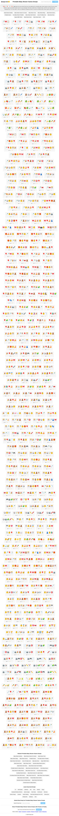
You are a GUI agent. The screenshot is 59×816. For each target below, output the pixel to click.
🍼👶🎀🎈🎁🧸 (48, 201)
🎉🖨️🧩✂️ (47, 380)
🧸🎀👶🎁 (47, 692)
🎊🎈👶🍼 (52, 433)
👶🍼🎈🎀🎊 (51, 546)
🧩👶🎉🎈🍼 (51, 685)
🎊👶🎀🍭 (23, 460)
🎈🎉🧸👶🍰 (34, 280)
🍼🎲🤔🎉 (8, 201)
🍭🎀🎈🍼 (40, 114)
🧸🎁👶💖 (22, 698)
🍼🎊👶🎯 (10, 187)
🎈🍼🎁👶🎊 (22, 254)
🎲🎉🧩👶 (22, 506)
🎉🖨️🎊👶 (29, 48)
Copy (5, 24)
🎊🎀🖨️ (15, 433)
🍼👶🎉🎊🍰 (12, 214)
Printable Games (8, 14)
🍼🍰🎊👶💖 (47, 128)
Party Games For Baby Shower (18, 770)
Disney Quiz (46, 794)
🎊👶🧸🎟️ (24, 479)
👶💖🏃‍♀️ (42, 625)
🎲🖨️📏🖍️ (29, 513)
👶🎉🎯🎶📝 (12, 592)
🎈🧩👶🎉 (20, 320)
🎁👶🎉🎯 (22, 247)
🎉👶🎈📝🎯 (23, 367)
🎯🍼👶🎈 (24, 499)
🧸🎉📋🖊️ (17, 95)
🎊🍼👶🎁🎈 (22, 426)
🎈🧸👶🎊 (9, 327)
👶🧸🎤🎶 (7, 645)
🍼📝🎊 (10, 35)
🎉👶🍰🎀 (10, 360)
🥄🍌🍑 (29, 679)
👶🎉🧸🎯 (35, 599)
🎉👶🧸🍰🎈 (33, 373)
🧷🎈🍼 (10, 692)
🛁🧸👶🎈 (9, 679)
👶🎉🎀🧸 (34, 579)
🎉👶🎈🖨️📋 (34, 42)
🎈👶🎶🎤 (21, 314)
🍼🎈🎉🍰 (22, 141)
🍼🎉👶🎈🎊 (25, 174)
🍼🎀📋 (5, 22)
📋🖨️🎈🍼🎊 (22, 81)
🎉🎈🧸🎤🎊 (12, 353)
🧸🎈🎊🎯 (18, 705)
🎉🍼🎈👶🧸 (48, 333)
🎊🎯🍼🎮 (10, 453)
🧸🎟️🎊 (10, 738)
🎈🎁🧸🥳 (23, 274)
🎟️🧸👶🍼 (31, 493)
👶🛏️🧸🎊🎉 (8, 639)
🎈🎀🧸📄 (36, 267)
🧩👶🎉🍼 (37, 685)
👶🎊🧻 (39, 612)
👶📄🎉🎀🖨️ (23, 75)
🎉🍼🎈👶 (35, 333)
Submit (43, 803)
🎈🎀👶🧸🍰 (12, 267)
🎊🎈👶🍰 (40, 433)
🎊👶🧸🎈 (47, 473)
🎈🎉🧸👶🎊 (48, 280)
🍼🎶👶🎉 (20, 201)
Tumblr (40, 811)
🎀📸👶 (41, 227)
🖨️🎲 (4, 665)
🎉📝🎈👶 (8, 48)
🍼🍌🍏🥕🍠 (49, 121)
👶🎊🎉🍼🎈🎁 (25, 606)
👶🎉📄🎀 (35, 68)
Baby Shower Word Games (37, 780)
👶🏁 (15, 625)
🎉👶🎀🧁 (36, 360)
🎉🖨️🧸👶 (41, 48)
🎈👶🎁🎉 (33, 300)
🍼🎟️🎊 (49, 187)
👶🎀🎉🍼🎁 (49, 552)
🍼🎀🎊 (22, 134)
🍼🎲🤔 (52, 194)
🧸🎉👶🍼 (47, 725)
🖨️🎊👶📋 (37, 88)
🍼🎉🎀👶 (35, 148)
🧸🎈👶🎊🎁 (10, 712)
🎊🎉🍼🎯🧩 (35, 440)
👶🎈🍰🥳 (20, 572)
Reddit (36, 811)
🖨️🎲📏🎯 (14, 665)
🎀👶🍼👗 (7, 227)
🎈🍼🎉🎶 (11, 260)
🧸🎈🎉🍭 (34, 698)
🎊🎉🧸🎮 (23, 446)
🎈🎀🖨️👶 (24, 267)
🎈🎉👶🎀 (9, 280)
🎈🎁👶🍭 (48, 267)
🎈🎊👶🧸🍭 (48, 287)
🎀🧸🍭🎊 (52, 227)
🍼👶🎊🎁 (36, 214)
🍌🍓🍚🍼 (8, 101)
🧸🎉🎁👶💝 (22, 718)
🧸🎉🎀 (10, 718)
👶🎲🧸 (50, 619)
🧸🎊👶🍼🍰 (49, 732)
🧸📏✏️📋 (39, 95)
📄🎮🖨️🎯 (52, 645)
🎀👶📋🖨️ (21, 35)
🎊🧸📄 (7, 61)
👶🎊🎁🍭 (10, 606)
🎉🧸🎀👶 (39, 393)
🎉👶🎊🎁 (36, 367)
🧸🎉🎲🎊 (35, 725)
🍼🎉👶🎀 (36, 168)
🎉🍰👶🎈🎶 (48, 327)
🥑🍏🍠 (50, 679)
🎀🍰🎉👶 (36, 221)
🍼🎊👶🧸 (22, 187)
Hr (15, 789)
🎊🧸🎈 (9, 486)
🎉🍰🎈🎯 (21, 327)
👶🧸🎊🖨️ (48, 75)
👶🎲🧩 (41, 619)
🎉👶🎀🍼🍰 (23, 360)
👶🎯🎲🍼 (18, 619)
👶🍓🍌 (41, 539)
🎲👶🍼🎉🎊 (47, 506)
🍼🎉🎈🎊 (30, 154)
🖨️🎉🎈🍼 (8, 659)
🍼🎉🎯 (40, 161)
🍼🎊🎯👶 (47, 181)
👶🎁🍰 (15, 566)
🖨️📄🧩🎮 (52, 665)
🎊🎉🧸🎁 (11, 446)
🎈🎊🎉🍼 (23, 287)
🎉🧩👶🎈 (41, 387)
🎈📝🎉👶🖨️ (46, 35)
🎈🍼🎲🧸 (35, 260)
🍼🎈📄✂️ (16, 22)
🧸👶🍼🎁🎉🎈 (9, 745)
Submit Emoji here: (17, 803)
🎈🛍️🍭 (53, 314)
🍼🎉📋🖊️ (8, 28)
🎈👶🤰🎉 (33, 314)
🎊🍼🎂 (5, 420)
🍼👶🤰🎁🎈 (12, 221)
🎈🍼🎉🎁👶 (48, 254)
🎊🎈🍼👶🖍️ (27, 433)
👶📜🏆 (9, 632)
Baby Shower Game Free (30, 770)
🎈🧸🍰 (52, 320)
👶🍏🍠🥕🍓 (29, 539)
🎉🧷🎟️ (52, 387)
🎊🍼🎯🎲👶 (39, 420)
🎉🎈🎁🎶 (35, 347)
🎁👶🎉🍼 (47, 241)
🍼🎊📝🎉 (41, 28)
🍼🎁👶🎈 (10, 141)
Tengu (43, 789)
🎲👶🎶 (7, 513)
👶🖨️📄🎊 (36, 75)
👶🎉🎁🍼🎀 (22, 586)
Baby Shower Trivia (32, 12)
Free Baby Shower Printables (18, 14)
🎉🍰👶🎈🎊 (34, 327)
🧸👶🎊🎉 (40, 745)
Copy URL (39, 809)
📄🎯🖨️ (5, 652)
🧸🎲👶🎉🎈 (22, 738)
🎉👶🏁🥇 (8, 373)
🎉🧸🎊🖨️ (35, 400)
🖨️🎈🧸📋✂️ (36, 81)
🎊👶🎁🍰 (35, 460)
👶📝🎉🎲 (20, 632)
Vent (35, 796)
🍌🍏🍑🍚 (50, 95)
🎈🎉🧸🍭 (21, 280)
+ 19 (43, 17)
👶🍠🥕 (15, 546)
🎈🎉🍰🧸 (35, 274)
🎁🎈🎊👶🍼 (22, 234)
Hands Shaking (25, 794)
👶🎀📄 (5, 566)
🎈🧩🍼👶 (8, 320)
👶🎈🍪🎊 (8, 572)
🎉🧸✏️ (52, 48)
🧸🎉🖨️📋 (22, 732)
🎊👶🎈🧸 (47, 460)
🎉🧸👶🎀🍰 (23, 406)
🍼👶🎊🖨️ (48, 214)
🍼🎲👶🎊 (41, 194)
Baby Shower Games (51, 12)
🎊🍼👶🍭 (9, 426)
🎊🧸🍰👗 (48, 479)
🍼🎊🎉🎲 (49, 174)
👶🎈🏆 (42, 572)
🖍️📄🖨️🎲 (52, 652)
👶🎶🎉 (6, 625)
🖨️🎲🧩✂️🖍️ (39, 665)
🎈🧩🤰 (30, 320)
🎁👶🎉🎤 (10, 247)
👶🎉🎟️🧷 (49, 586)
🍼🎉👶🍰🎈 (23, 168)
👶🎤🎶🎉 (49, 612)
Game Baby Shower (44, 768)
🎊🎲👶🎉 (22, 453)
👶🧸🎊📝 (52, 639)
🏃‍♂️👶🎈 (9, 533)
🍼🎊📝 (30, 28)
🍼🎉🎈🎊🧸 (43, 154)
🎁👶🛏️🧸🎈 (47, 247)
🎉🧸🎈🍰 (11, 400)
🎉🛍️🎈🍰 (8, 387)
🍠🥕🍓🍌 (28, 114)
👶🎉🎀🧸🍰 (47, 579)
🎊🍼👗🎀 (52, 420)
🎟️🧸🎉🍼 (20, 493)
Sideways (31, 796)
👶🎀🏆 (50, 559)
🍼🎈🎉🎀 (34, 141)
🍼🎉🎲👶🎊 (9, 168)
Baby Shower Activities (8, 12)
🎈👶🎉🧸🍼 (36, 307)
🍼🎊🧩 (33, 187)
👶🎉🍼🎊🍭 (21, 579)
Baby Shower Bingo (41, 12)
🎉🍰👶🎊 (9, 333)
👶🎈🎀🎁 (31, 572)
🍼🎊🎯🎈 (35, 181)
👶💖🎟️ (33, 625)
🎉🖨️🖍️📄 (35, 380)
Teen (34, 789)
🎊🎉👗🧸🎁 (49, 440)
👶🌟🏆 (17, 539)
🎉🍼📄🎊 (23, 340)
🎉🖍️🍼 (18, 48)
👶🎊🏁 (49, 606)
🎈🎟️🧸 (31, 294)
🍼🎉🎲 (49, 161)
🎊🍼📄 (5, 433)
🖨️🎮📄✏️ (41, 659)
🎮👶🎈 (52, 493)
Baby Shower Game (37, 17)
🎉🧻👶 (5, 413)
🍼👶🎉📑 (24, 214)
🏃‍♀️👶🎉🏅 (29, 526)
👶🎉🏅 (10, 599)
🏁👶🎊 (53, 519)
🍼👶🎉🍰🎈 (28, 207)
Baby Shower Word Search (31, 14)
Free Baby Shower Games (42, 770)
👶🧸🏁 (17, 645)
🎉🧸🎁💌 (50, 393)
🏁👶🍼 (20, 519)
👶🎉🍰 (9, 579)
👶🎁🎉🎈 (26, 566)
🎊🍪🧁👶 (28, 413)
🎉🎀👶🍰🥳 (36, 340)
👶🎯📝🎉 (30, 619)
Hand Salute (20, 789)
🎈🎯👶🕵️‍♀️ (42, 294)
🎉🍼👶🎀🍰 (10, 340)
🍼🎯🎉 (18, 194)
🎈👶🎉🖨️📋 (10, 307)
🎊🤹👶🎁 (36, 479)
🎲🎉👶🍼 (10, 506)
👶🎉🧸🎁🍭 (22, 599)
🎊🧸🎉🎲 (20, 486)
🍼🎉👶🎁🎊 (10, 174)
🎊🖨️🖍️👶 (52, 55)
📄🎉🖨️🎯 (28, 645)
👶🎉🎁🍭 (9, 586)
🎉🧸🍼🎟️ (27, 393)
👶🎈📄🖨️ (11, 68)
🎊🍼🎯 (27, 420)
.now (4, 2)
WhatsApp (44, 811)
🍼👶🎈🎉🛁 (14, 207)
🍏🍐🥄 (52, 101)
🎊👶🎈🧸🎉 (12, 466)
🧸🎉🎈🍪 (35, 718)
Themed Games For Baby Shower (29, 782)
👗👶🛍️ (49, 533)
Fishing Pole (25, 796)
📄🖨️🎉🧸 (16, 652)
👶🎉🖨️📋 (47, 68)
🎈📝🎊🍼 (11, 42)
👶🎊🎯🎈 (39, 606)
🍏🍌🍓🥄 (29, 101)
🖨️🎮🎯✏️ (20, 659)
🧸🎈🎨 (53, 705)
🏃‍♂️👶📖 (18, 533)
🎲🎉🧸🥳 (34, 506)
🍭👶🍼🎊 (8, 121)
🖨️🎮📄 (30, 659)
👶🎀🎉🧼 (40, 559)
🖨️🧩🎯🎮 (40, 672)
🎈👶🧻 (43, 314)
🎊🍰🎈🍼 (40, 413)
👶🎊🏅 (8, 612)
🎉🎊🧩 (35, 353)
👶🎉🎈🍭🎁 (36, 586)
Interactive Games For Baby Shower (23, 780)
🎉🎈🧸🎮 (24, 353)
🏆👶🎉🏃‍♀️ (29, 533)
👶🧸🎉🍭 (40, 639)
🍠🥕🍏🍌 (16, 114)
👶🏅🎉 (23, 625)
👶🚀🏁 (49, 632)
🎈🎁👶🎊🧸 (10, 274)
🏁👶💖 (9, 526)
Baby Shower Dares (28, 17)
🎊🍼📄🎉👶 (8, 55)
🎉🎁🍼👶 (49, 340)
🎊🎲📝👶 (48, 453)
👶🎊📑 (17, 612)
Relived (38, 789)
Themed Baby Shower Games (35, 777)
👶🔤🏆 (40, 632)
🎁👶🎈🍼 (35, 241)
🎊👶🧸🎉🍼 (12, 479)
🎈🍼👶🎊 (47, 260)
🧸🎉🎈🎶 (47, 718)
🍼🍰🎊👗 (34, 128)
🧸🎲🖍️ (28, 95)
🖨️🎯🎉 (52, 659)
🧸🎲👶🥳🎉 (36, 738)
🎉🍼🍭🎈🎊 (22, 333)
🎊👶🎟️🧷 (48, 466)
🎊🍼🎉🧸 (16, 420)
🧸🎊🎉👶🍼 (35, 732)
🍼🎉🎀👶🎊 (48, 148)
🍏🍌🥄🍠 (41, 101)
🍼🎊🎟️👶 (23, 181)
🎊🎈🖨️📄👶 (9, 440)
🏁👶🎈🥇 (42, 519)
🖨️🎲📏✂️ (26, 665)
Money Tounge (13, 794)
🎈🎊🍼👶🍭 (10, 287)
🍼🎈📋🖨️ (28, 22)
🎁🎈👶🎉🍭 (36, 234)
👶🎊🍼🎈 (47, 599)
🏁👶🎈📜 (30, 519)
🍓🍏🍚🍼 (28, 108)
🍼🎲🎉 (52, 28)
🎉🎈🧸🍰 (47, 347)
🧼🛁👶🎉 (51, 745)
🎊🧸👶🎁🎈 (33, 486)
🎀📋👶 (31, 227)
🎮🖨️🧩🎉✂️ (12, 499)
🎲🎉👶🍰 (48, 499)
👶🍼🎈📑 (8, 552)
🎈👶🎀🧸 (21, 300)
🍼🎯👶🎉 (29, 194)
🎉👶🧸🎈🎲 (13, 380)
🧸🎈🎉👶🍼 (47, 698)
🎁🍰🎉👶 (9, 234)
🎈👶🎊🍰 (49, 307)
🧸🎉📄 (7, 95)
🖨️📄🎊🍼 (49, 88)
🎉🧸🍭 (7, 393)
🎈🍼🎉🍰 (35, 254)
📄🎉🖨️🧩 (40, 645)
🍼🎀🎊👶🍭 (34, 134)
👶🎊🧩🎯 (28, 612)
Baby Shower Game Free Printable (35, 765)
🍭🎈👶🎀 (52, 114)
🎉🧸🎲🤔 (10, 406)
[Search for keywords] (46, 2)
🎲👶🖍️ (16, 61)
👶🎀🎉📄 (27, 61)
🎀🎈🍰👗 (48, 221)
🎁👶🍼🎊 (11, 241)
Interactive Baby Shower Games (39, 763)
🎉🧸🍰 (16, 393)
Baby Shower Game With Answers (32, 768)
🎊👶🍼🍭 (11, 460)
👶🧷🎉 (29, 639)
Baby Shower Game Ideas (22, 765)
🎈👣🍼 (10, 300)
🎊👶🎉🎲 (36, 466)
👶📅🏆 (52, 625)
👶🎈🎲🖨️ (50, 61)
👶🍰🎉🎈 (26, 546)
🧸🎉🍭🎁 (23, 712)
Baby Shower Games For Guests (21, 12)
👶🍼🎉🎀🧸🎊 (22, 552)
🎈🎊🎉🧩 (35, 287)
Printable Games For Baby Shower (17, 768)
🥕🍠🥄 (15, 685)
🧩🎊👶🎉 (26, 685)
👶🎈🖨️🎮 (23, 68)
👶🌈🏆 (8, 539)
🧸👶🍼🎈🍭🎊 (26, 745)
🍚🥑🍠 (5, 114)
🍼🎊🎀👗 (37, 174)
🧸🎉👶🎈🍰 (9, 732)
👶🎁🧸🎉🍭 (51, 566)
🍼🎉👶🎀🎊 (49, 168)
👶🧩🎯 (20, 639)
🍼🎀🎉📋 (11, 134)
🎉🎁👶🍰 (11, 347)
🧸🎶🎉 (48, 738)
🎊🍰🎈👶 (52, 413)
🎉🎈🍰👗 (23, 347)
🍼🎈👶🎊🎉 (10, 148)
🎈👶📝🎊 (33, 35)
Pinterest (33, 811)
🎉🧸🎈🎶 (23, 400)
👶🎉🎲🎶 (36, 592)
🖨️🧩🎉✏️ (28, 672)
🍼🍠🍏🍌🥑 (21, 128)
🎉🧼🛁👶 (16, 413)
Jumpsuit (19, 794)
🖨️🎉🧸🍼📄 (25, 88)
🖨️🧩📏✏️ (52, 672)
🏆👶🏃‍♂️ (40, 533)
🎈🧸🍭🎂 (41, 320)
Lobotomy (26, 789)
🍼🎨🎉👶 (8, 194)
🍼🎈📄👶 (23, 148)
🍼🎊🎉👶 (11, 181)
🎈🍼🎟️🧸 (23, 260)
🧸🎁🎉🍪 (10, 698)
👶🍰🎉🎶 (37, 546)
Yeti (30, 789)
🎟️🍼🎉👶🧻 (47, 486)
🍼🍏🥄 (9, 128)
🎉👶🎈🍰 (48, 360)
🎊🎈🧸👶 (22, 440)
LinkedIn (28, 811)
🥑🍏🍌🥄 (40, 679)
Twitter (19, 811)
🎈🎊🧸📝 (21, 294)
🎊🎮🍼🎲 (47, 446)
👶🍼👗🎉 (36, 552)
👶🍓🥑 (50, 539)
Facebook (24, 811)
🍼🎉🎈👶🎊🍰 (13, 161)
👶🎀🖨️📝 (39, 61)
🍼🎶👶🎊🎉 (33, 201)
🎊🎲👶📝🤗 (35, 453)
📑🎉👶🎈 (40, 652)
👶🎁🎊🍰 (37, 566)
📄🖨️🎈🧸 (9, 81)
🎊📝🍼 (31, 55)
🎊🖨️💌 (41, 55)
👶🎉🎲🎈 (24, 592)
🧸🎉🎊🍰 (11, 725)
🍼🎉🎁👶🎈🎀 (16, 154)
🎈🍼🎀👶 (9, 254)
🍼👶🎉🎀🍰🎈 (44, 207)
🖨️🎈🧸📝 (49, 81)
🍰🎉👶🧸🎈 (21, 121)
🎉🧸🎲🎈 (47, 400)
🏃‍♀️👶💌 (40, 526)
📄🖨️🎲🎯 (28, 652)
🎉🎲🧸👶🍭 (47, 353)
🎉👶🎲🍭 (48, 367)
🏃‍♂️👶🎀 (49, 526)
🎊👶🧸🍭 (35, 473)
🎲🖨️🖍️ (40, 513)
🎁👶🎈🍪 (23, 241)
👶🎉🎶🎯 (48, 592)
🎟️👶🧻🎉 (8, 493)
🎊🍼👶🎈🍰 (36, 426)
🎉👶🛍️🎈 (20, 373)
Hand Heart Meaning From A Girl (36, 794)
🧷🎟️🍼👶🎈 (22, 692)
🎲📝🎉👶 (17, 513)
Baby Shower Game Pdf (31, 775)
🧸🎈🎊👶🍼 (32, 705)
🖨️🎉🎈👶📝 (10, 88)
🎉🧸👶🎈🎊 (38, 406)
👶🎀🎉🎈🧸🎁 (26, 559)
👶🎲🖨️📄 (10, 75)
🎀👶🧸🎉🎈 (20, 227)
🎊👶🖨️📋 (21, 55)
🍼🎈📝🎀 (40, 22)
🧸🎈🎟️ (43, 705)
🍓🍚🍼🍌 (40, 108)
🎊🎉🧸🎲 (35, 446)
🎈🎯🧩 (53, 294)
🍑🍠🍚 (17, 108)
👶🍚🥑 (5, 546)
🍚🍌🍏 (50, 108)
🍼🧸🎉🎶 (24, 221)
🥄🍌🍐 (20, 679)
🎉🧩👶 (30, 387)
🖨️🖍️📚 (17, 672)
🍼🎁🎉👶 (47, 134)
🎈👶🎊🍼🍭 (8, 314)
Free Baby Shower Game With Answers (17, 775)
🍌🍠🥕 (18, 101)
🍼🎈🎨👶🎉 (47, 141)
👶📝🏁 (30, 632)
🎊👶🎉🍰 (24, 466)
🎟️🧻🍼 (42, 493)
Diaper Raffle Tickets (18, 17)
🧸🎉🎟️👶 (23, 725)
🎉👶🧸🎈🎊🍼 (48, 373)
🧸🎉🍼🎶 (49, 712)
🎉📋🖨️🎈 (47, 42)
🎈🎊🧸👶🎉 (8, 294)
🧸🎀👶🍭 (35, 692)
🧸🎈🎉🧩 (7, 705)
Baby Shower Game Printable (23, 777)
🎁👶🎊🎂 (34, 247)
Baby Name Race (51, 14)
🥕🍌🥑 (5, 685)
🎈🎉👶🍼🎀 (48, 274)
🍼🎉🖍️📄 (20, 28)
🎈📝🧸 (22, 42)
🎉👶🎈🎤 (10, 367)
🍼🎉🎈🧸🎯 (28, 161)
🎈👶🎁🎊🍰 (46, 300)
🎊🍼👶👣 (49, 426)
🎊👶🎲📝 (23, 473)
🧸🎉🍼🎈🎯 (36, 712)
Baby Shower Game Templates (43, 775)
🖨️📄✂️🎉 (7, 672)
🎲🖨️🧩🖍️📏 (8, 519)
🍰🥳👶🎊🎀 (35, 121)
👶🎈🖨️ (52, 572)
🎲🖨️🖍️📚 (50, 513)
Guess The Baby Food (42, 14)
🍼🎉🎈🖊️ (52, 22)
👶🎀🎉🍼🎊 (10, 559)
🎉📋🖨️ (24, 380)
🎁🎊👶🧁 (49, 234)
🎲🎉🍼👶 (36, 499)
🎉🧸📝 (49, 406)
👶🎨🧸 (8, 619)
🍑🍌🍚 (8, 108)
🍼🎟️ (41, 187)
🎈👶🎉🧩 (23, 307)
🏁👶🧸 (18, 526)
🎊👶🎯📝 (11, 473)
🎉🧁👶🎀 (20, 387)
